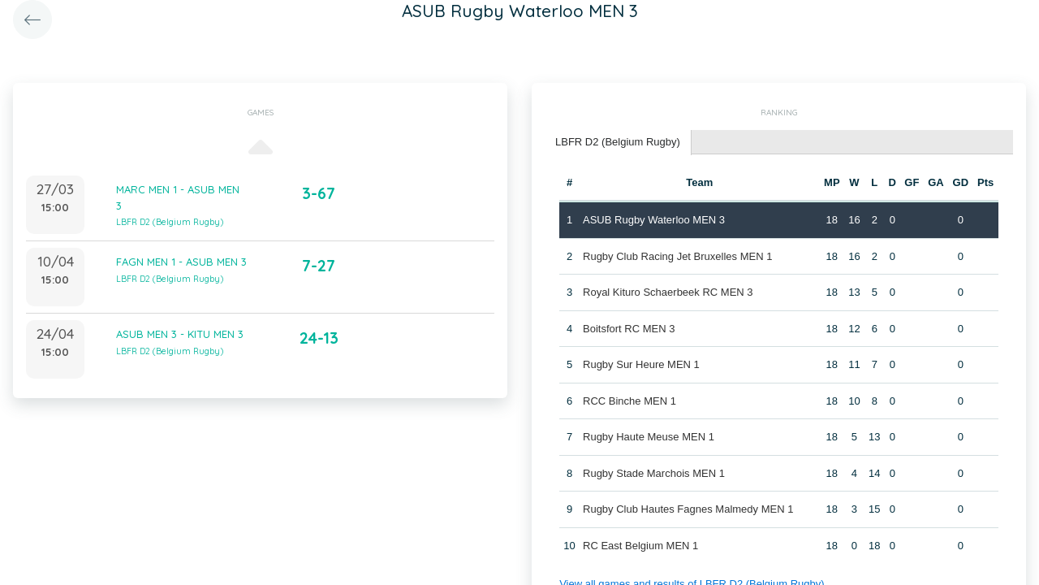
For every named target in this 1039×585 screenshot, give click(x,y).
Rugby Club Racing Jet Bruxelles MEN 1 (677, 256)
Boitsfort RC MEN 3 (629, 329)
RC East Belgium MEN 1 (640, 546)
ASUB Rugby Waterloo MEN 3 (654, 220)
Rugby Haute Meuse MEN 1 (648, 437)
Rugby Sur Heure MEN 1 (641, 364)
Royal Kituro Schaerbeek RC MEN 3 (668, 292)
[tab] (618, 142)
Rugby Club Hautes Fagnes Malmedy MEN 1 (688, 509)
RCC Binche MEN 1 (629, 401)
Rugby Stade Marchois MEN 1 (654, 473)
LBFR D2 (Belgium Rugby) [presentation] (617, 142)
